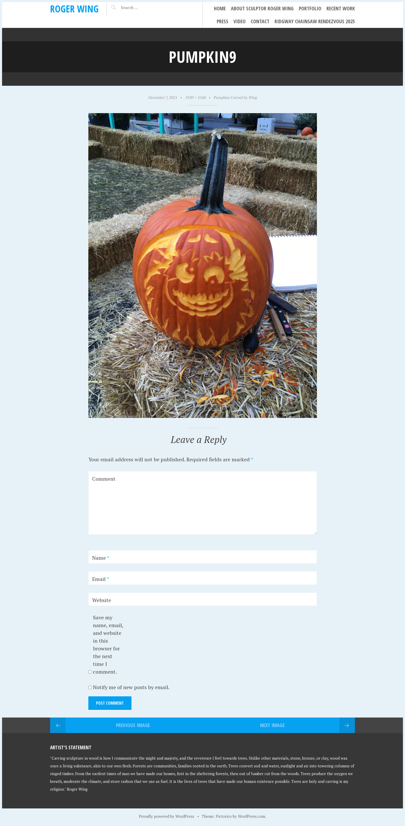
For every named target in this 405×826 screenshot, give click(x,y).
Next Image (272, 725)
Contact (260, 21)
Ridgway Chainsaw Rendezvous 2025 (315, 21)
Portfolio (310, 8)
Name (100, 557)
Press (222, 21)
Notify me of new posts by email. (131, 687)
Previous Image (133, 725)
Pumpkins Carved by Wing (235, 97)
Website (101, 600)
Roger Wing (74, 8)
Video (239, 21)
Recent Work (340, 8)
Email (100, 578)
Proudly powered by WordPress (166, 816)
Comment (103, 478)
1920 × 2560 (195, 97)
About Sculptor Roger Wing (262, 8)
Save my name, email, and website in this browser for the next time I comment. (108, 644)
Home (220, 8)
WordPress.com (251, 816)
